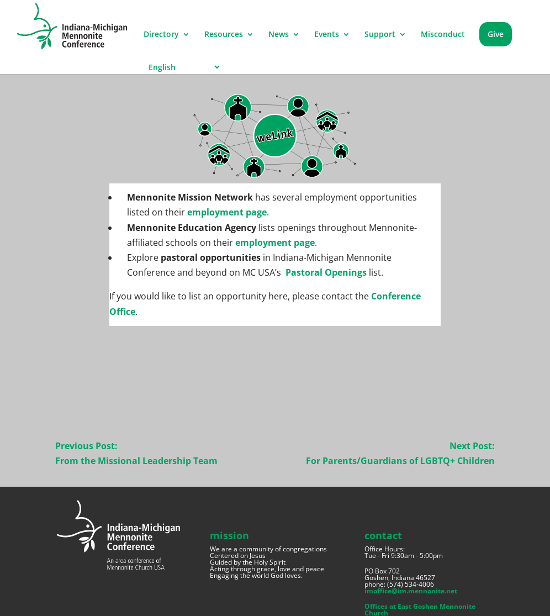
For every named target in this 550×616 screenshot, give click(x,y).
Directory (161, 34)
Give (496, 34)
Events (326, 34)
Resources (223, 34)
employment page (227, 212)
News (278, 34)
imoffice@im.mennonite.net (410, 591)
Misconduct (443, 34)
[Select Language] (182, 67)
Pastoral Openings (326, 272)
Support (379, 34)
